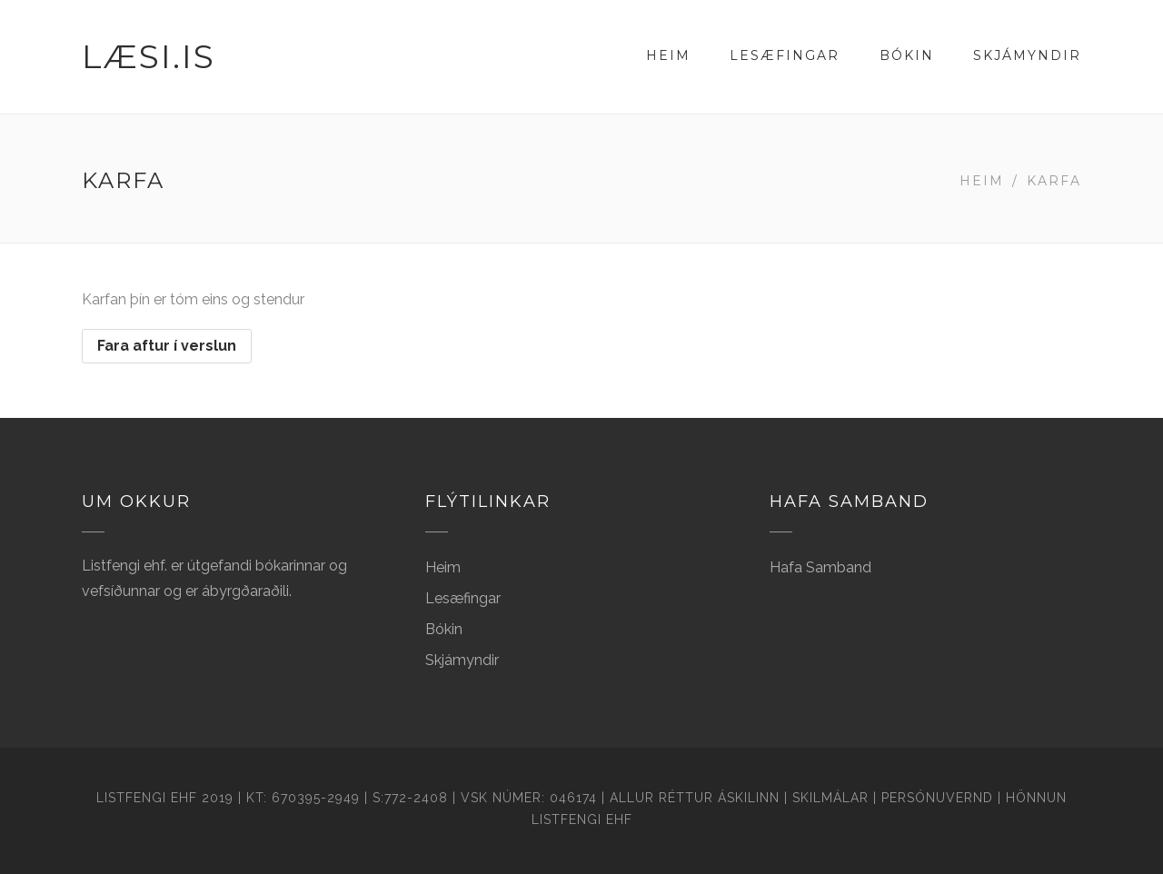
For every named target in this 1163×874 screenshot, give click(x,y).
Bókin (907, 55)
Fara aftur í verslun (166, 345)
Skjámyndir (1027, 55)
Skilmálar (830, 797)
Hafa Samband (820, 567)
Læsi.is (148, 56)
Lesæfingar (785, 55)
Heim (668, 55)
